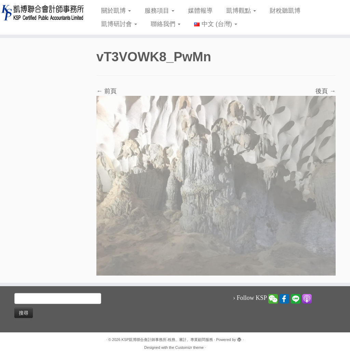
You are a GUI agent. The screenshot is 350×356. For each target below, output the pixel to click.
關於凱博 (116, 10)
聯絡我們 (165, 24)
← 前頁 (106, 91)
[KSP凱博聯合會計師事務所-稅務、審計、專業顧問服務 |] (41, 12)
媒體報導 (200, 10)
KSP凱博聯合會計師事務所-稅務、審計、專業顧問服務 (167, 340)
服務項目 (159, 10)
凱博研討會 (119, 24)
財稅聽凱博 (285, 10)
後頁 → (325, 91)
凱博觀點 (241, 10)
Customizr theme (189, 347)
